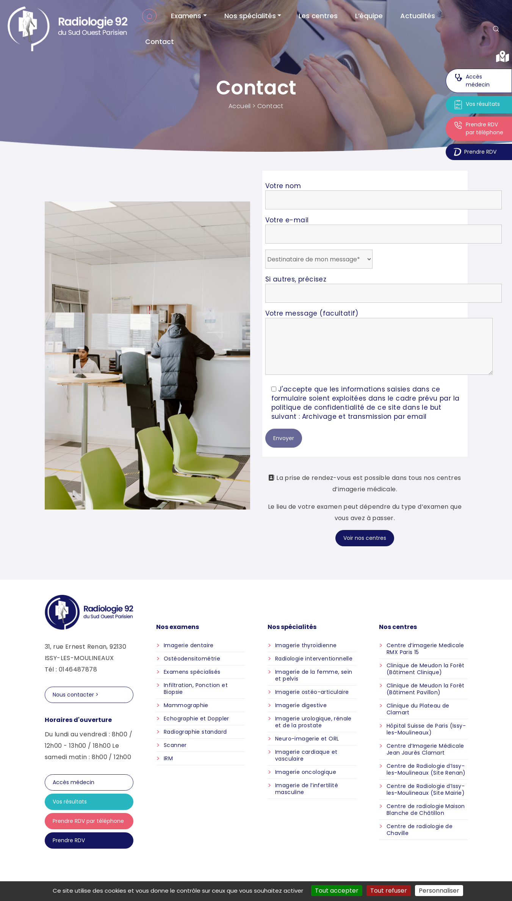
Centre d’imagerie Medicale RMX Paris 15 (425, 649)
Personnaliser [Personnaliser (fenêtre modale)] (439, 890)
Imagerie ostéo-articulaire (312, 692)
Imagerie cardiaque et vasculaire (306, 755)
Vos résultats (477, 104)
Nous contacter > (76, 694)
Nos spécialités (250, 15)
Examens (186, 15)
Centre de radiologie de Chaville (420, 830)
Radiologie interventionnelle (313, 658)
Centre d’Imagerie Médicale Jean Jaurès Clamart (425, 749)
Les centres (318, 15)
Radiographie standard (195, 731)
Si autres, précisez (383, 286)
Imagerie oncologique (305, 772)
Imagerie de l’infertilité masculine (306, 789)
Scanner (175, 745)
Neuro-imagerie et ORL (307, 738)
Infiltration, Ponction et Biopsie (196, 688)
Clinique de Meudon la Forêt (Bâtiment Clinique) (426, 669)
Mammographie (186, 705)
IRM (168, 758)
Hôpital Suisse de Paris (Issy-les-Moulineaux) (426, 729)
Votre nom (383, 192)
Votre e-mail (383, 227)
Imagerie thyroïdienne (306, 645)
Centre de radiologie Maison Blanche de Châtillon (426, 809)
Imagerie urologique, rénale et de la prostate (313, 722)
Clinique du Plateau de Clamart (418, 709)
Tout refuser (388, 890)
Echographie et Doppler (196, 718)
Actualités (417, 15)
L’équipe (369, 15)
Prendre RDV (475, 152)
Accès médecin (472, 80)
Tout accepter (337, 890)
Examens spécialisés (192, 671)
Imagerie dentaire (189, 645)
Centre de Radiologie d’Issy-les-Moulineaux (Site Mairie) (426, 789)
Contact (159, 41)
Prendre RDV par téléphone (478, 128)
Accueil (149, 16)
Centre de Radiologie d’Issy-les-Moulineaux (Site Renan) (426, 769)
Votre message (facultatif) (379, 343)
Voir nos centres (364, 538)
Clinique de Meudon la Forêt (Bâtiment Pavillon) (426, 689)
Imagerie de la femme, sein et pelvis (313, 675)
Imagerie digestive (301, 705)
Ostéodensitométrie (192, 658)
